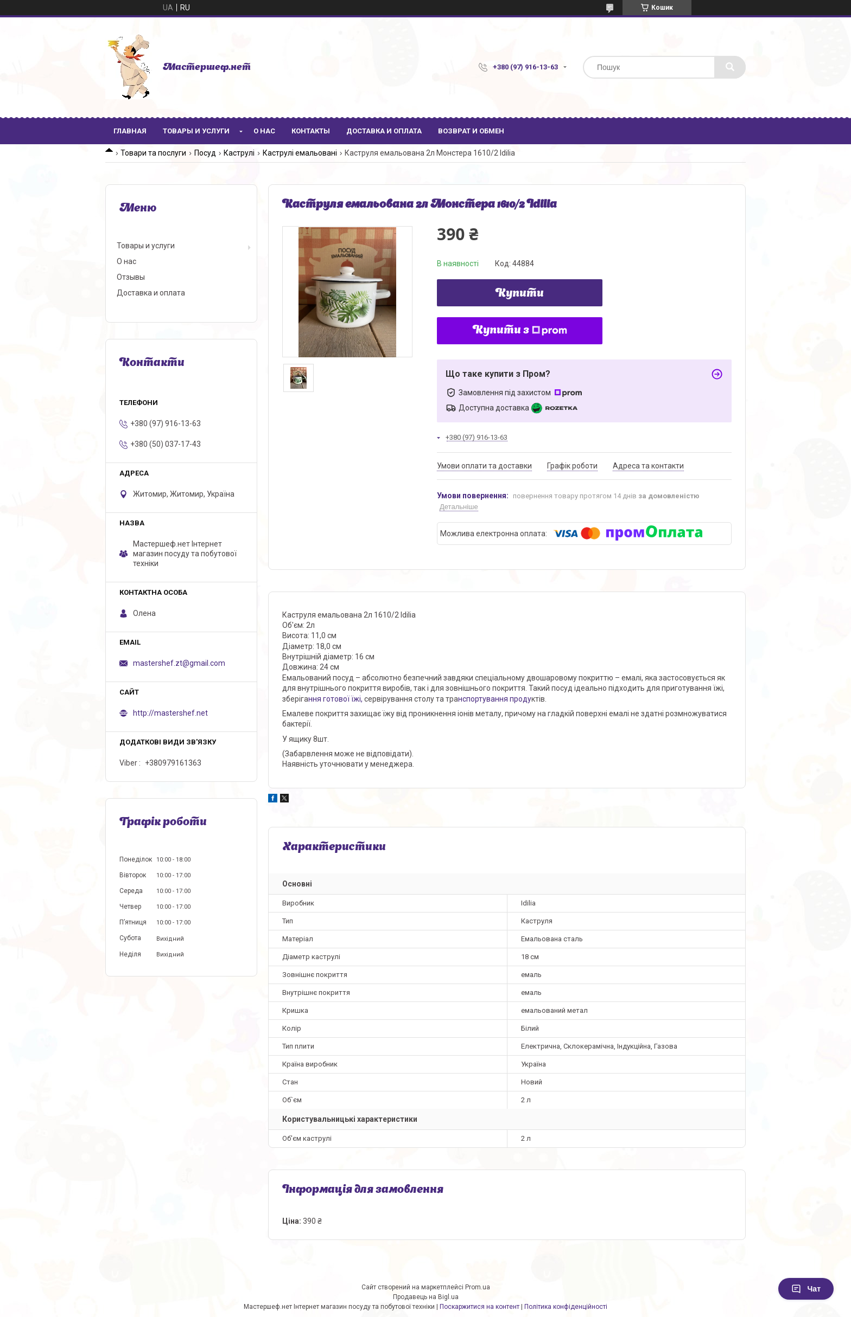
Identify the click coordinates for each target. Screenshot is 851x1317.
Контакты (310, 131)
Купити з (520, 330)
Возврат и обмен (471, 131)
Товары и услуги (196, 131)
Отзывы (131, 277)
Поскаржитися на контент (479, 1306)
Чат (806, 1289)
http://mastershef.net (170, 713)
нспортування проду (494, 699)
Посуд (205, 153)
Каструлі (239, 153)
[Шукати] (730, 67)
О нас (264, 131)
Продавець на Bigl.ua (426, 1297)
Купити (520, 293)
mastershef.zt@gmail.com (179, 663)
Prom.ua (477, 1287)
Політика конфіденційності (565, 1306)
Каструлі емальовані (300, 153)
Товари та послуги (153, 153)
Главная (130, 131)
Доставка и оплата (384, 131)
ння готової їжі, (335, 699)
